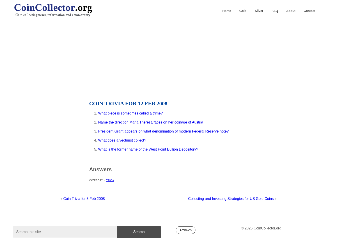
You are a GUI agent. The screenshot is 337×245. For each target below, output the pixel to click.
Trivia (110, 180)
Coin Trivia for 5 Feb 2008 (83, 199)
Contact (309, 11)
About (290, 11)
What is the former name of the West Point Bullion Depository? (148, 149)
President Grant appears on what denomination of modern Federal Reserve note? (163, 131)
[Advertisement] (168, 54)
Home (226, 11)
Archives (186, 230)
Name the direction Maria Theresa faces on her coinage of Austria (150, 122)
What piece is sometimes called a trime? (130, 113)
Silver (259, 11)
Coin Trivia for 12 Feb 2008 (128, 103)
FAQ (275, 11)
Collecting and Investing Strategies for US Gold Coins (231, 199)
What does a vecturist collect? (122, 140)
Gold (243, 11)
